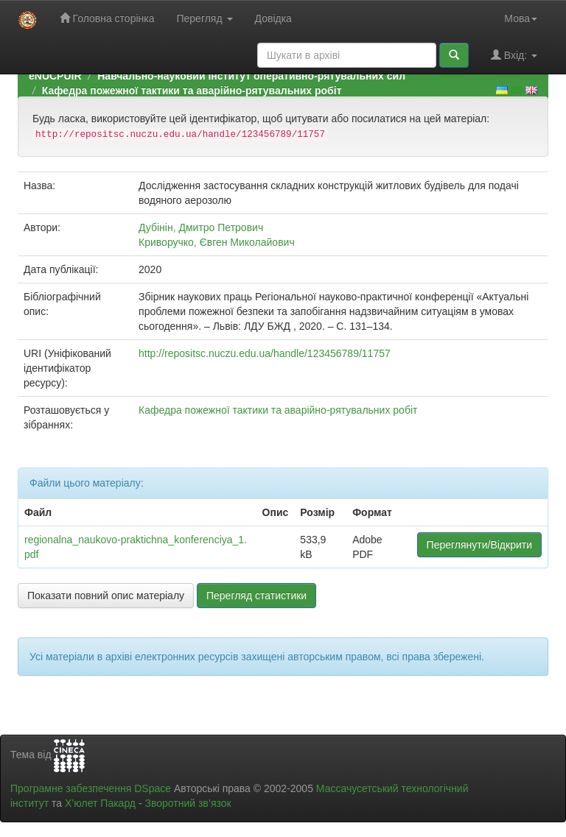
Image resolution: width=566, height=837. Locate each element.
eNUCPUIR (55, 76)
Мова (520, 18)
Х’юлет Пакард (100, 803)
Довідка (273, 18)
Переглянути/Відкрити (479, 545)
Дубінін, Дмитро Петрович (201, 227)
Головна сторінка (107, 18)
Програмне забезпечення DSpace (90, 788)
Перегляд (204, 18)
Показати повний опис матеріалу (105, 595)
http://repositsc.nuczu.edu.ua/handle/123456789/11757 (265, 353)
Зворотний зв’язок (187, 803)
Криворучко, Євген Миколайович (217, 242)
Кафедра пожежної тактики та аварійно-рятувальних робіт (192, 90)
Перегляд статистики (256, 595)
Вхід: (514, 55)
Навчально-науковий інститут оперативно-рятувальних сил (251, 76)
